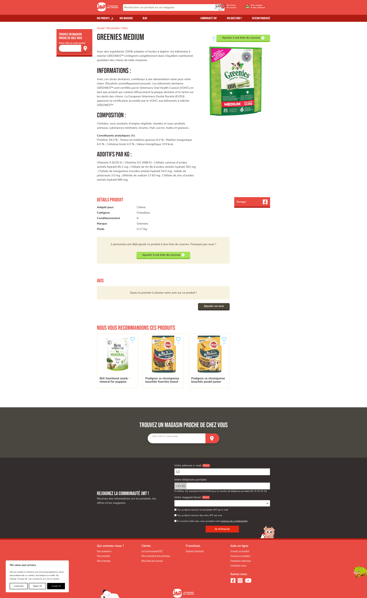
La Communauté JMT (152, 551)
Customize (18, 586)
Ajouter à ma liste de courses (243, 37)
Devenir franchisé (261, 18)
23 (224, 340)
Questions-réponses (240, 561)
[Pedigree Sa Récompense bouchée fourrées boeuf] (163, 361)
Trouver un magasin (240, 556)
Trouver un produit (239, 551)
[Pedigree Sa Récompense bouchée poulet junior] (209, 361)
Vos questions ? (234, 18)
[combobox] (174, 7)
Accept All (56, 586)
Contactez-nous (238, 565)
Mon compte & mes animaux (155, 556)
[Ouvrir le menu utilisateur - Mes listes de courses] (238, 7)
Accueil (101, 28)
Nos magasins (126, 18)
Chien (125, 28)
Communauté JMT (208, 18)
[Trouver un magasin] (85, 48)
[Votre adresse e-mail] (222, 471)
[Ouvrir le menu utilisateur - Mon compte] (260, 7)
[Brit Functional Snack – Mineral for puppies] (117, 361)
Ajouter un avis (214, 306)
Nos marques (104, 561)
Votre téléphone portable (190, 479)
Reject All (37, 586)
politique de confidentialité (234, 521)
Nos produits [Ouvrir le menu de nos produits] (103, 18)
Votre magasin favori (187, 497)
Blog (145, 18)
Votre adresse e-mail (187, 465)
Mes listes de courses (152, 561)
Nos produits (113, 28)
